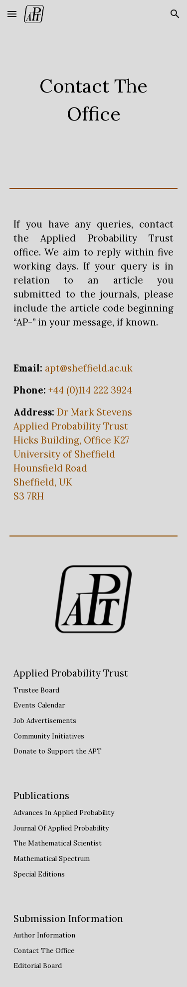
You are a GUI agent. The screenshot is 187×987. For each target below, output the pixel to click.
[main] (93, 100)
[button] (12, 14)
